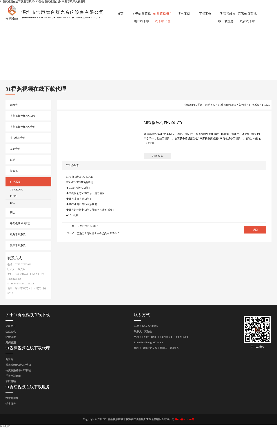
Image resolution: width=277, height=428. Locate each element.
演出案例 (184, 14)
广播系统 (15, 181)
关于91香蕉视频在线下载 (141, 17)
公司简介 (11, 326)
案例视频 (11, 342)
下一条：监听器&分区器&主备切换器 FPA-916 (93, 233)
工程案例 (205, 14)
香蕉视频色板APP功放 (22, 115)
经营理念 (11, 337)
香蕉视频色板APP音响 (22, 126)
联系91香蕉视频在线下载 (247, 17)
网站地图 (5, 426)
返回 (255, 229)
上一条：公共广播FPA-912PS (83, 226)
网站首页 (210, 104)
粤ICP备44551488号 (184, 419)
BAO (13, 202)
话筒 (12, 159)
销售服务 (11, 403)
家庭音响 (15, 148)
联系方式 (157, 156)
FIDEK (14, 196)
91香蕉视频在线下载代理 (162, 17)
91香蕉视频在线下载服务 (226, 17)
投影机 (14, 170)
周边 (12, 212)
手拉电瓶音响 (17, 137)
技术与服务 (12, 398)
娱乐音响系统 (17, 245)
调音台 (14, 104)
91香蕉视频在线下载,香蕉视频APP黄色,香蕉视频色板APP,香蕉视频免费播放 (42, 1)
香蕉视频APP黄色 (20, 223)
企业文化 (11, 331)
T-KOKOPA (16, 189)
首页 (120, 14)
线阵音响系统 (17, 234)
